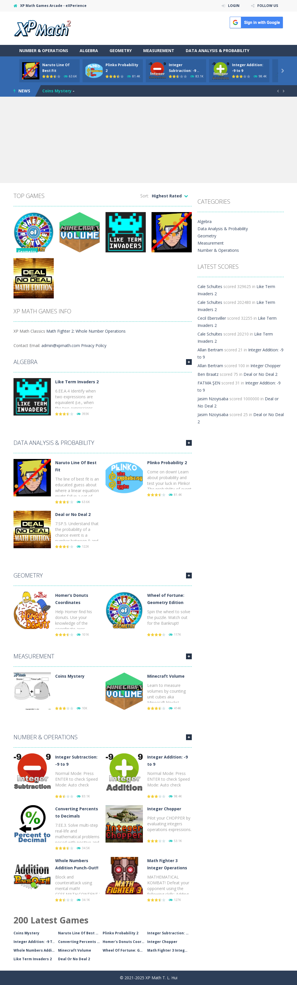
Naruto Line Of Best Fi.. (79, 933)
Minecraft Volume (166, 676)
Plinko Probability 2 (167, 462)
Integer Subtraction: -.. (168, 933)
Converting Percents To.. (80, 941)
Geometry (121, 50)
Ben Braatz (208, 374)
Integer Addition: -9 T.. (34, 941)
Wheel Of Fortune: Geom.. (125, 950)
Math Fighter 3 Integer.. (169, 950)
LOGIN (233, 5)
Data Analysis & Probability (217, 50)
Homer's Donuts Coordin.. (125, 941)
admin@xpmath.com (60, 345)
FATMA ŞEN (209, 383)
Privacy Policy (93, 345)
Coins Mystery (57, 91)
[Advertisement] (148, 140)
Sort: (144, 196)
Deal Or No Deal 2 (74, 959)
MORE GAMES (189, 362)
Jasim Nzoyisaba (213, 398)
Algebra (89, 50)
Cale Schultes (210, 286)
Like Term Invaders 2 (77, 381)
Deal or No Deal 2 (73, 514)
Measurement (158, 50)
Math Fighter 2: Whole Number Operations (86, 331)
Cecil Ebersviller (212, 318)
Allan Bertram (210, 350)
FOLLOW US (267, 5)
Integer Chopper (164, 808)
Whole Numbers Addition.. (36, 950)
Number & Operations (43, 50)
